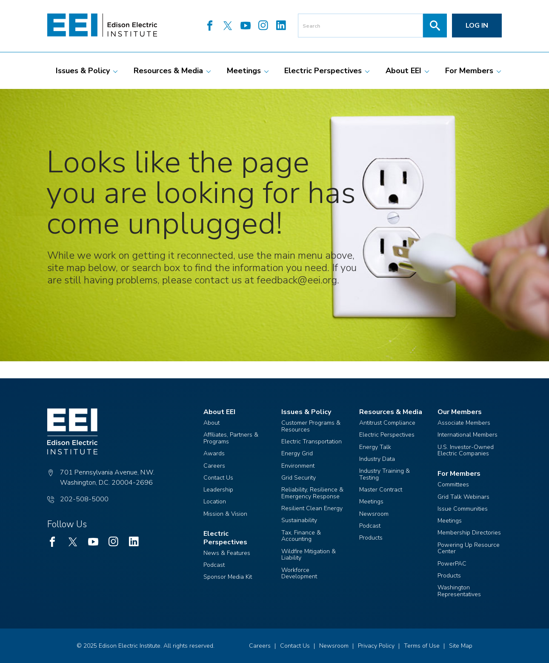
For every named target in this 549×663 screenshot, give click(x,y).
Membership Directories (469, 533)
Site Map (460, 646)
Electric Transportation (311, 441)
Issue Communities (462, 509)
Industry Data (377, 459)
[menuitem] (82, 71)
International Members (467, 435)
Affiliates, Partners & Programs (230, 438)
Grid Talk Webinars (463, 497)
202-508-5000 (84, 499)
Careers (214, 466)
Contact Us (218, 478)
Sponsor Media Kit (227, 577)
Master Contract (380, 490)
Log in (477, 25)
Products (371, 538)
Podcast (214, 565)
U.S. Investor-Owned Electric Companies (465, 450)
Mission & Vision (225, 514)
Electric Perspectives (387, 435)
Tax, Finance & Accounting (301, 536)
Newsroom (374, 514)
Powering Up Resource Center (468, 548)
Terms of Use (422, 646)
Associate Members (463, 423)
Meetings (371, 501)
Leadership (218, 490)
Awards (214, 453)
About (211, 423)
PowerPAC (451, 564)
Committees (453, 484)
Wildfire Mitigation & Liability (308, 554)
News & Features (226, 553)
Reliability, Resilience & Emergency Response (312, 493)
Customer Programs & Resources (310, 426)
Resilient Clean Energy (312, 508)
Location (214, 501)
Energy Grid (297, 453)
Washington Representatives (459, 590)
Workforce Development (299, 573)
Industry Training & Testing (384, 474)
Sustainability (299, 520)
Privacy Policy (376, 646)
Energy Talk (375, 447)
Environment (298, 466)
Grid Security (298, 478)
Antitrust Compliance (387, 423)
